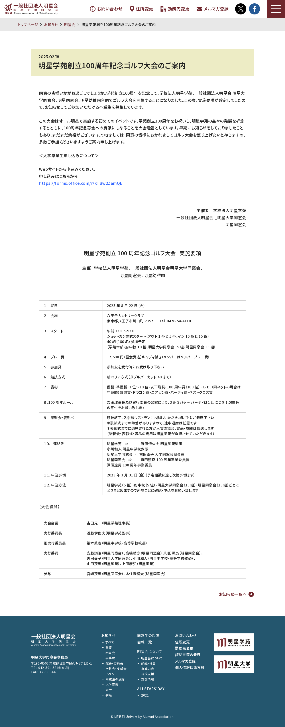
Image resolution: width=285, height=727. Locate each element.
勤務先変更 (174, 9)
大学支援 (112, 684)
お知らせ (51, 24)
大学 (109, 689)
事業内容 (147, 669)
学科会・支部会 (116, 668)
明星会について (149, 651)
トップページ (28, 24)
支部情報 (147, 679)
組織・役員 (148, 663)
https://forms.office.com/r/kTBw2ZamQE (80, 183)
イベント (111, 674)
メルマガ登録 (212, 9)
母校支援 (147, 674)
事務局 (110, 658)
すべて (110, 642)
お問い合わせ (106, 9)
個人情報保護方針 (189, 667)
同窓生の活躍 (115, 679)
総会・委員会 (114, 663)
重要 (109, 647)
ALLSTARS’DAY (150, 688)
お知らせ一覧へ (233, 594)
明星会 (69, 24)
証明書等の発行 (188, 654)
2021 (145, 695)
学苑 (109, 695)
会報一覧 (144, 642)
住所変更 (141, 9)
